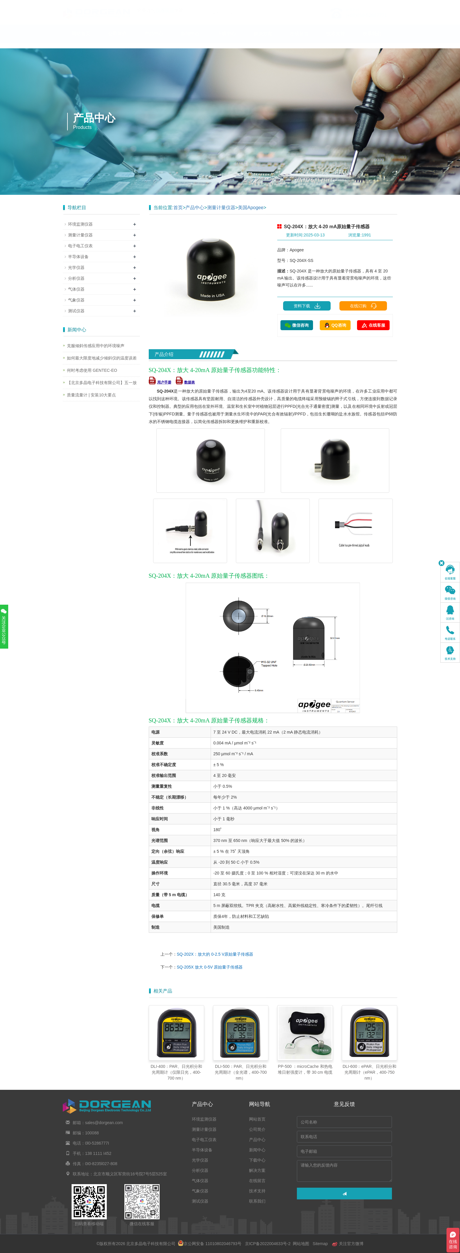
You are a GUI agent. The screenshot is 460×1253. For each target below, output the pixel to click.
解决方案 (262, 39)
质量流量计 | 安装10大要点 (91, 395)
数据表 (185, 382)
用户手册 (160, 382)
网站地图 (301, 1243)
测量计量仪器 (221, 207)
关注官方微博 (347, 1243)
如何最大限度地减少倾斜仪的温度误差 (102, 358)
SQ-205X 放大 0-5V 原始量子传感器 (210, 967)
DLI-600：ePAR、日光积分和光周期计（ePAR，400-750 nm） (369, 1072)
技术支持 (335, 39)
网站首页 (81, 39)
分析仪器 (76, 278)
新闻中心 (190, 39)
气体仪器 (76, 289)
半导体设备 (78, 256)
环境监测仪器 (80, 224)
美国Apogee (250, 207)
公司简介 (117, 39)
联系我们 (372, 39)
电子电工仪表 (80, 245)
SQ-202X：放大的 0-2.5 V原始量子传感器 (215, 954)
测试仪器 (76, 310)
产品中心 (153, 39)
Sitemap (320, 1243)
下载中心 (226, 39)
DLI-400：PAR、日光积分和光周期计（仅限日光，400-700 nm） (176, 1072)
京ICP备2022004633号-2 (268, 1243)
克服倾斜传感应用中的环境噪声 (95, 345)
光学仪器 (76, 267)
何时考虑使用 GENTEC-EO (92, 370)
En (390, 4)
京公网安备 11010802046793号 (209, 1243)
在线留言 (299, 39)
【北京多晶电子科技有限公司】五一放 (102, 382)
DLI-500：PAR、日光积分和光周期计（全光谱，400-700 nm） (241, 1072)
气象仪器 (76, 300)
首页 (178, 207)
